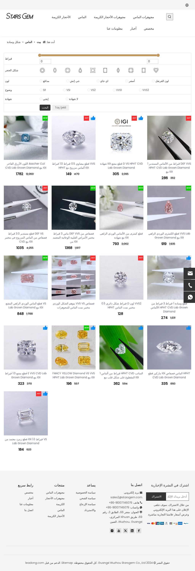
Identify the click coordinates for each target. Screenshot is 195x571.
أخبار (30, 498)
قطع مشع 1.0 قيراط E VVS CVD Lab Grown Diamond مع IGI (26, 375)
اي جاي (104, 81)
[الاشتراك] (156, 496)
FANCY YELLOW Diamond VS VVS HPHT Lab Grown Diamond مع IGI (74, 375)
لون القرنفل (162, 81)
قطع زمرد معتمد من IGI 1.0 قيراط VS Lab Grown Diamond (26, 441)
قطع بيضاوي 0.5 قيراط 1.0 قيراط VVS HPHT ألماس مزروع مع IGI (73, 166)
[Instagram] (112, 530)
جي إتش (75, 81)
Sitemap (67, 563)
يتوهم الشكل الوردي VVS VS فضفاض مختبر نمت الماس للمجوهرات (73, 305)
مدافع (46, 81)
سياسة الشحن (88, 498)
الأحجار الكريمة (56, 516)
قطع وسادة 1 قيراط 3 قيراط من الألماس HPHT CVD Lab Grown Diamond (169, 307)
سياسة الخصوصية (86, 492)
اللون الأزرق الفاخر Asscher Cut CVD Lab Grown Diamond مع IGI (25, 166)
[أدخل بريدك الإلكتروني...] (178, 497)
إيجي (46, 99)
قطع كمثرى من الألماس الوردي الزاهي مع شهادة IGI (121, 235)
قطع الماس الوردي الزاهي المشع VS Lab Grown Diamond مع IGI (26, 305)
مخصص (29, 492)
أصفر (132, 81)
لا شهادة (73, 99)
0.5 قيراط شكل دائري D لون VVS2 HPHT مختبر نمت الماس (121, 305)
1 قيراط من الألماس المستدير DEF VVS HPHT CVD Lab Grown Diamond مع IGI (169, 168)
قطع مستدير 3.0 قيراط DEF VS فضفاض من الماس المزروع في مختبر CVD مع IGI (26, 237)
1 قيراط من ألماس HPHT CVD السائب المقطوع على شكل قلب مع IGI (121, 375)
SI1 (44, 90)
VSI (68, 90)
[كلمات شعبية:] (169, 16)
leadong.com (34, 563)
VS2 (93, 90)
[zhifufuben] (167, 523)
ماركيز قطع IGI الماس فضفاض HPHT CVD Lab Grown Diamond (169, 375)
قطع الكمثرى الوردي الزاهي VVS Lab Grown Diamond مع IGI (169, 235)
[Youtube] (118, 530)
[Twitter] (125, 530)
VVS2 (145, 90)
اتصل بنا (28, 510)
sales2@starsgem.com (126, 497)
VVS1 (119, 90)
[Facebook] (138, 530)
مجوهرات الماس (55, 492)
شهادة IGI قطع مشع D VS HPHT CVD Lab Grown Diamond (121, 166)
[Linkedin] (132, 530)
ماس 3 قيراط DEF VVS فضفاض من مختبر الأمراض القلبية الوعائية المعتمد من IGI (73, 237)
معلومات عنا (26, 504)
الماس (61, 510)
